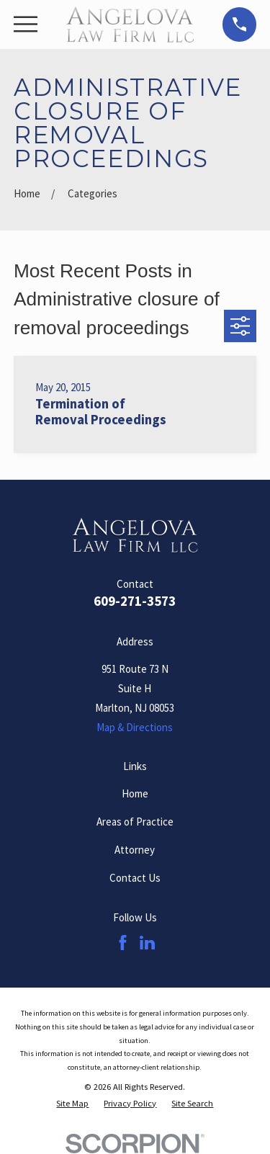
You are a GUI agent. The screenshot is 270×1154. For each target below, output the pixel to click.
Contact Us (135, 878)
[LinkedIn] (147, 942)
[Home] (130, 24)
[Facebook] (122, 942)
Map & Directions (134, 727)
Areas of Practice (135, 821)
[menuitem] (72, 1104)
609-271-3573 (135, 601)
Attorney (134, 849)
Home (135, 793)
